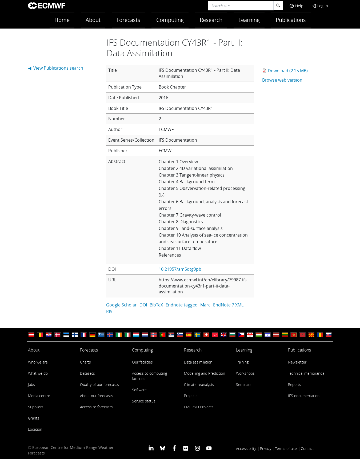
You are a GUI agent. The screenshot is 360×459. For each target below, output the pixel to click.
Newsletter (297, 362)
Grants (33, 418)
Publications (291, 19)
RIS (109, 311)
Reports (294, 384)
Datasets (87, 373)
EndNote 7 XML (228, 305)
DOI (143, 305)
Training (242, 362)
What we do (38, 373)
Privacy (265, 448)
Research (211, 19)
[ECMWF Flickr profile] (185, 448)
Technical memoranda (306, 373)
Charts (85, 362)
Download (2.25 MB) (288, 71)
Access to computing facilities (149, 376)
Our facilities (142, 362)
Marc (205, 305)
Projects (191, 395)
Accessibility (246, 448)
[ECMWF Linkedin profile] (151, 448)
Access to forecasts (96, 406)
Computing (170, 19)
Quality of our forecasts (99, 384)
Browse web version (282, 80)
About (93, 19)
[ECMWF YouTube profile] (209, 448)
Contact (307, 448)
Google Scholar (121, 305)
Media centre (39, 395)
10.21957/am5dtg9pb (180, 269)
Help (296, 5)
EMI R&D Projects (199, 406)
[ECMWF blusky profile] (162, 448)
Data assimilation (198, 362)
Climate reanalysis (199, 384)
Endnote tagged (182, 305)
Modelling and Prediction (204, 373)
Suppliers (35, 406)
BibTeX (156, 305)
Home (62, 19)
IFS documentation (303, 395)
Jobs (31, 384)
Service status (143, 401)
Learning (249, 19)
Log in (319, 5)
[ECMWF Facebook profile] (174, 448)
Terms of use (286, 448)
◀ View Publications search (55, 68)
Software (139, 389)
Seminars (243, 384)
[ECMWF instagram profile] (197, 448)
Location (35, 429)
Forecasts (128, 19)
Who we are (38, 362)
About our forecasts (96, 395)
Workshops (245, 373)
